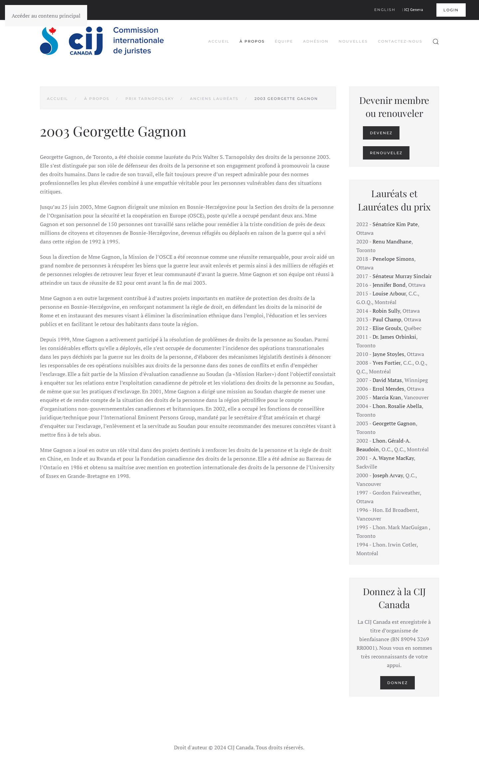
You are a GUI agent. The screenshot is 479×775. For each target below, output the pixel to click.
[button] (435, 41)
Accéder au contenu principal (46, 15)
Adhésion (316, 41)
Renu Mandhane (392, 241)
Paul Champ (387, 319)
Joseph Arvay (388, 475)
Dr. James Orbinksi (394, 336)
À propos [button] (252, 41)
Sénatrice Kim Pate (395, 224)
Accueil (219, 41)
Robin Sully (386, 310)
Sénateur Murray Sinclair (402, 276)
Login (451, 10)
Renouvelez (386, 153)
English (385, 9)
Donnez (397, 682)
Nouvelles (353, 41)
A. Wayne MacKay (393, 458)
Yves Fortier (386, 362)
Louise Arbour (389, 293)
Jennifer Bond (389, 284)
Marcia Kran (387, 397)
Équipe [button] (284, 41)
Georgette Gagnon (394, 423)
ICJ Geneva (413, 9)
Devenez (381, 133)
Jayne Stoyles (388, 354)
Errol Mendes (388, 388)
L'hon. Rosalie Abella (397, 406)
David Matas (387, 380)
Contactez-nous (400, 41)
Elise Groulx (387, 328)
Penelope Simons (393, 258)
